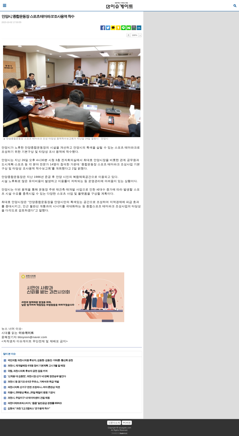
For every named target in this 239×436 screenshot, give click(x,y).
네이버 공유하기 (128, 27)
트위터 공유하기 (108, 27)
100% (134, 35)
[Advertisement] (71, 240)
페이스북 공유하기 (102, 27)
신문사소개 (114, 422)
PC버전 (127, 422)
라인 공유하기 (123, 27)
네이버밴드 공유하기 (134, 27)
